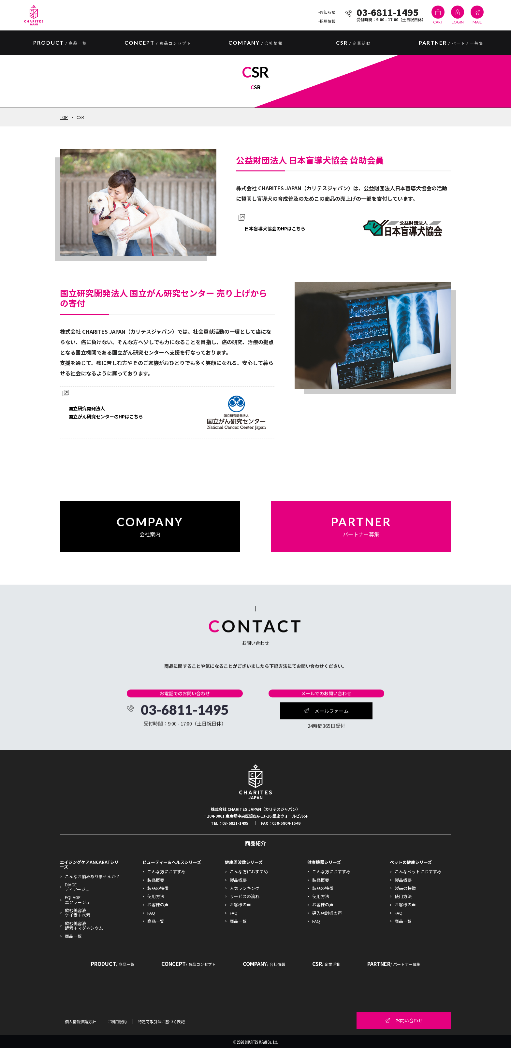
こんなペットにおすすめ (418, 871)
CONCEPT (157, 43)
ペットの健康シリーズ (411, 862)
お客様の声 (157, 904)
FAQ (151, 913)
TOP (64, 117)
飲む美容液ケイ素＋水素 (77, 912)
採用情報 (327, 21)
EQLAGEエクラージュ (77, 899)
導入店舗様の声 (327, 913)
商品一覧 (73, 936)
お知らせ (327, 12)
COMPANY (255, 43)
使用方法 (155, 896)
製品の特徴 (157, 888)
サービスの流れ (244, 896)
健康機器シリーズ (324, 862)
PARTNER (451, 43)
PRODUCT (112, 964)
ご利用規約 (117, 1021)
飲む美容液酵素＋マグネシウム (84, 925)
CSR (353, 43)
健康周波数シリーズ (244, 862)
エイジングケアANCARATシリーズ (89, 864)
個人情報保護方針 (80, 1021)
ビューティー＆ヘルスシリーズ (171, 862)
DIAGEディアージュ (77, 886)
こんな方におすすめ (166, 871)
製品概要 (155, 880)
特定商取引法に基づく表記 (161, 1021)
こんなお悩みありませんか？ (92, 876)
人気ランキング (244, 888)
